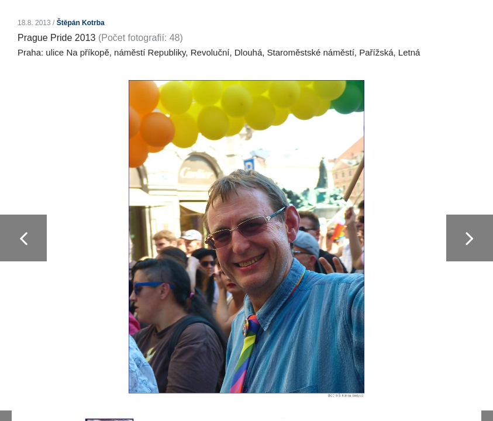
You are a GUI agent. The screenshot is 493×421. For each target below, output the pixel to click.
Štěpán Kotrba (81, 23)
